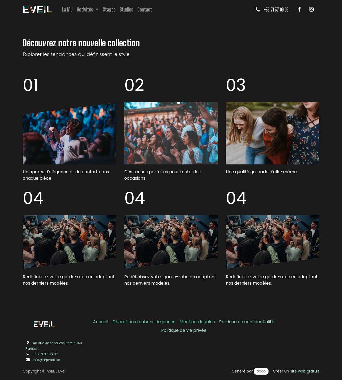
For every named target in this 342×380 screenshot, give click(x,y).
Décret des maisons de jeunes (143, 322)
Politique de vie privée (184, 330)
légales (207, 322)
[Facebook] (299, 9)
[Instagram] (311, 9)
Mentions (190, 322)
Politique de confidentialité (246, 322)
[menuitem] (67, 9)
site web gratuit (304, 371)
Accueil (100, 322)
